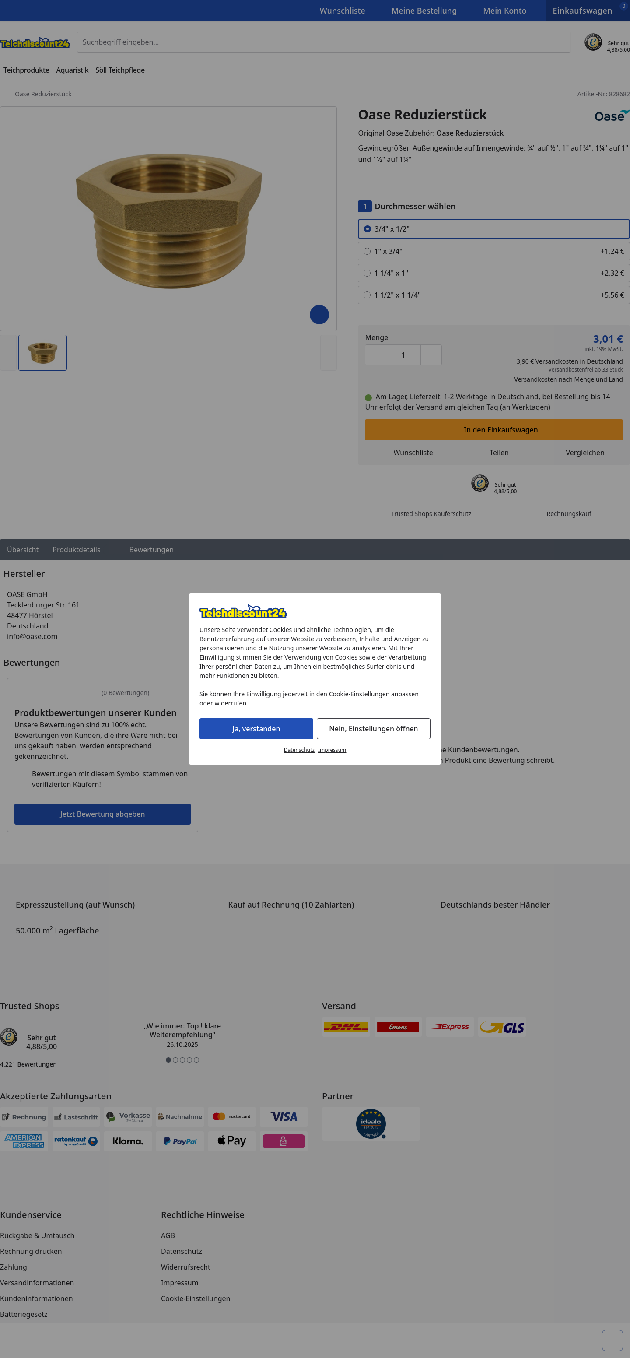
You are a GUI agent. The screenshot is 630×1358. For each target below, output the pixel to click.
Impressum (332, 750)
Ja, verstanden (256, 728)
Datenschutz (299, 750)
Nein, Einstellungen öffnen (373, 728)
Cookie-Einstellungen (359, 694)
